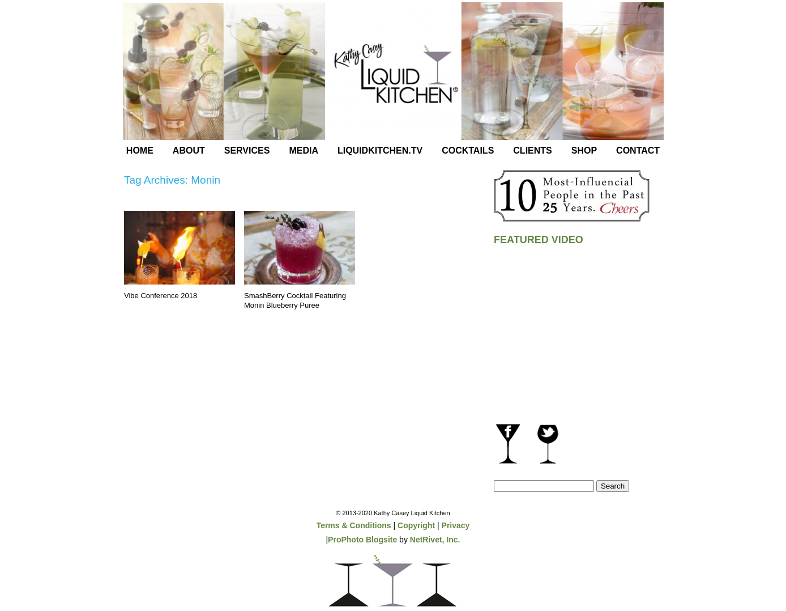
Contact (638, 150)
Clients (532, 150)
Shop (584, 150)
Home (139, 150)
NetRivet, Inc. (435, 539)
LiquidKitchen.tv (380, 150)
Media (303, 150)
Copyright (416, 525)
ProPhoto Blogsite (362, 539)
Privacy (456, 525)
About (189, 150)
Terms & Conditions (354, 525)
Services (247, 150)
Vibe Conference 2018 (160, 295)
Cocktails (468, 150)
